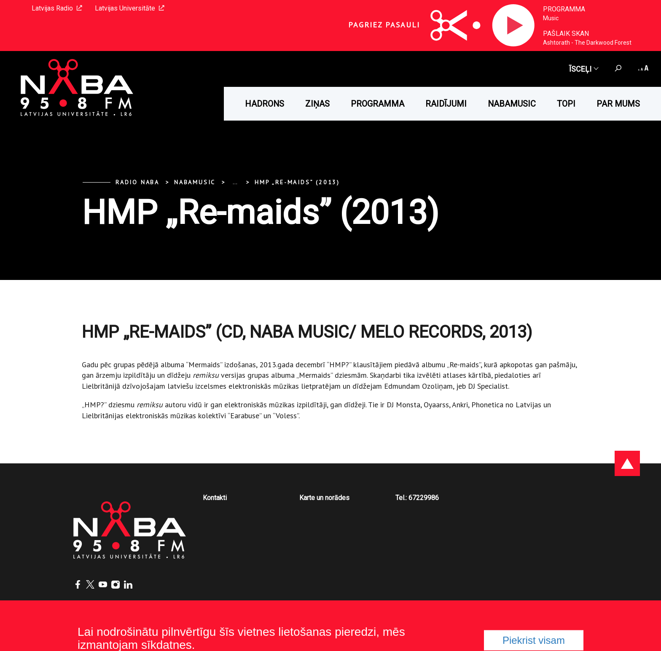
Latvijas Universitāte (129, 8)
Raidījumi (446, 104)
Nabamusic (512, 104)
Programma (564, 9)
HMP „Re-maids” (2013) (297, 182)
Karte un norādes (324, 498)
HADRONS (264, 104)
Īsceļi (583, 69)
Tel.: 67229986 (417, 498)
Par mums (618, 104)
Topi (566, 104)
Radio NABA (137, 182)
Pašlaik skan (566, 34)
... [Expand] (235, 182)
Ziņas (317, 104)
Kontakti (215, 498)
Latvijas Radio (57, 8)
